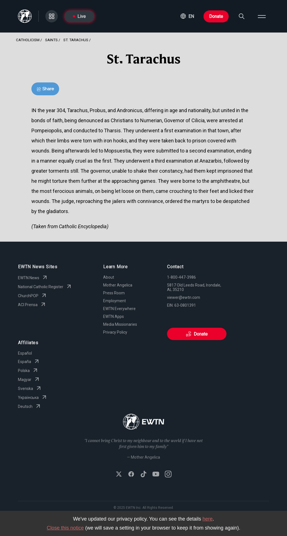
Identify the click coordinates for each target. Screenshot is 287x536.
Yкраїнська (33, 397)
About (108, 277)
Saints (51, 40)
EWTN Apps (113, 316)
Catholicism (28, 40)
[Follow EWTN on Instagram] (168, 475)
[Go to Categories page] (51, 16)
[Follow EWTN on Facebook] (131, 475)
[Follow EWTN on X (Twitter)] (118, 475)
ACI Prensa (32, 305)
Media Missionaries (120, 324)
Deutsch (29, 406)
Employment (114, 301)
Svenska (30, 388)
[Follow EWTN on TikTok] (143, 475)
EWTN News (33, 278)
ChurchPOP (32, 296)
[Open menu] (261, 16)
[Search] (241, 16)
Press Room (114, 293)
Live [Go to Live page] (79, 16)
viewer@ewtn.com (183, 297)
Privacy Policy (115, 332)
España (29, 362)
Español (25, 353)
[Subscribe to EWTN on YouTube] (155, 475)
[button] (187, 16)
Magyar (29, 379)
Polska (28, 371)
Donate (216, 16)
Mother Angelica (117, 285)
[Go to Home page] (143, 422)
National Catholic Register (45, 287)
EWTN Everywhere (119, 308)
